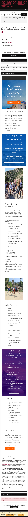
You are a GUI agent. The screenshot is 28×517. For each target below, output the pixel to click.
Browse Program (14, 102)
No (22, 514)
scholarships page (6, 464)
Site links (14, 12)
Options (24, 14)
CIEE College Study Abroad (12, 78)
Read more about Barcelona (13, 163)
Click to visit (9, 42)
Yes (19, 514)
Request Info (14, 55)
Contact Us (10, 448)
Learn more (14, 392)
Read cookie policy (10, 514)
